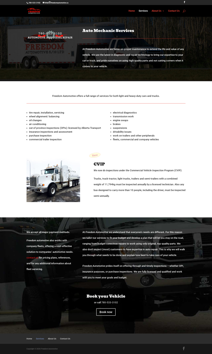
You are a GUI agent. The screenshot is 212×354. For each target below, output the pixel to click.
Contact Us (174, 11)
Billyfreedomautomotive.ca (56, 3)
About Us (156, 11)
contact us (32, 257)
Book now (106, 312)
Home (132, 11)
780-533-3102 (34, 3)
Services (143, 11)
